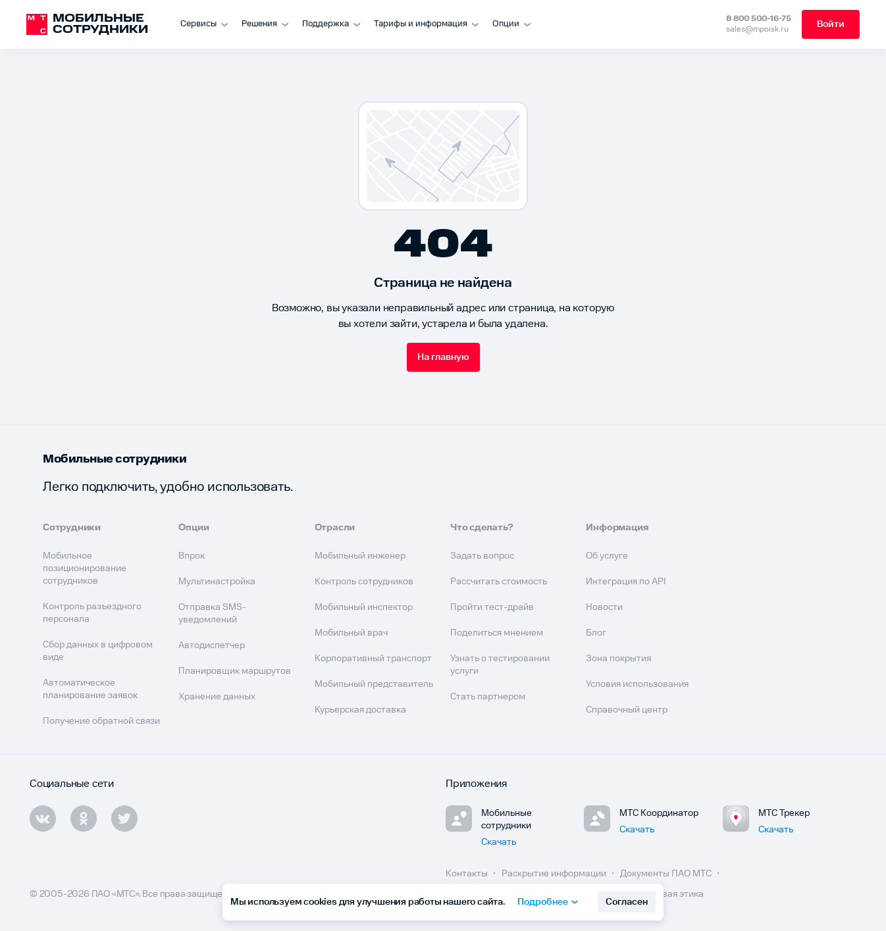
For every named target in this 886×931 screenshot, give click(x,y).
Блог (596, 633)
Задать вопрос (482, 556)
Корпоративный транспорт (373, 658)
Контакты (468, 873)
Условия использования (637, 684)
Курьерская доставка (360, 710)
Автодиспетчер (211, 645)
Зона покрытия (618, 658)
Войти (831, 24)
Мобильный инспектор (364, 607)
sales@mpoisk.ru (757, 29)
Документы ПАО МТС (667, 873)
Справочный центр (626, 710)
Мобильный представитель (374, 684)
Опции (193, 527)
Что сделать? (481, 527)
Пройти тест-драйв (492, 607)
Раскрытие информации (555, 873)
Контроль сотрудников (364, 581)
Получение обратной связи (101, 721)
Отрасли (335, 527)
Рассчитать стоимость (498, 581)
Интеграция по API (626, 581)
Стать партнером (487, 697)
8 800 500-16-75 (758, 19)
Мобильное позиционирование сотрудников (84, 568)
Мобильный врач (351, 633)
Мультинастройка (216, 581)
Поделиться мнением (496, 633)
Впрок (191, 556)
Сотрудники (72, 527)
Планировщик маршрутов (234, 671)
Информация (617, 527)
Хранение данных (216, 697)
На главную (443, 357)
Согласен (627, 902)
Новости (604, 607)
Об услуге (607, 556)
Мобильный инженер (360, 556)
